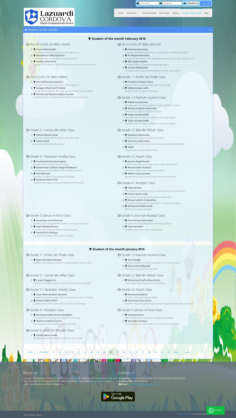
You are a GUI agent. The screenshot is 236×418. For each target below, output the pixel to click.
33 (155, 352)
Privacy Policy (184, 413)
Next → (177, 352)
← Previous (42, 352)
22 (85, 352)
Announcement (149, 13)
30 (136, 352)
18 (60, 352)
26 (111, 352)
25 (104, 352)
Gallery (176, 13)
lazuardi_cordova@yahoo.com (143, 384)
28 (123, 352)
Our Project (164, 13)
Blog (206, 13)
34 (162, 352)
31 (143, 352)
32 (149, 352)
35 (168, 352)
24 (98, 352)
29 (130, 352)
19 (66, 352)
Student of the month (191, 13)
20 (72, 352)
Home (121, 13)
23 (91, 352)
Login (205, 3)
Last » (188, 352)
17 (53, 352)
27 (117, 352)
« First (30, 352)
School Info (133, 13)
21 (79, 352)
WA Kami (215, 410)
